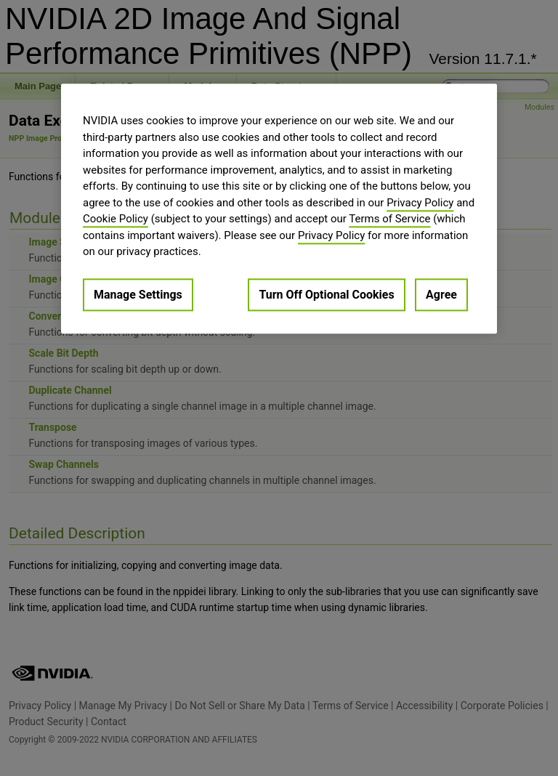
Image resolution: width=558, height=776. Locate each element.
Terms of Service (389, 219)
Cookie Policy (115, 219)
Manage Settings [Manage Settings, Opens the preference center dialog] (138, 295)
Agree (441, 295)
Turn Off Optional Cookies (326, 295)
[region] (279, 209)
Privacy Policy (420, 202)
